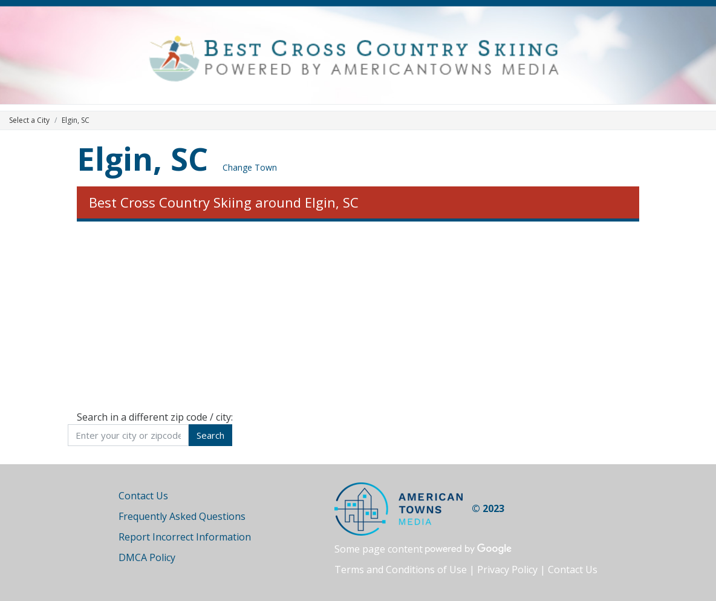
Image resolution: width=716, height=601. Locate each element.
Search (210, 435)
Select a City (29, 120)
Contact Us (143, 495)
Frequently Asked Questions (182, 516)
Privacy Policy (507, 569)
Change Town (250, 167)
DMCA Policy (147, 557)
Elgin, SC (142, 158)
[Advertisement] (358, 316)
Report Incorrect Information (185, 537)
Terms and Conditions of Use (400, 569)
